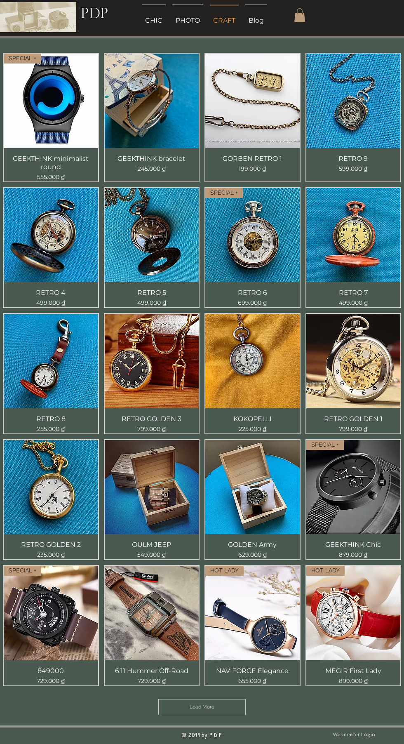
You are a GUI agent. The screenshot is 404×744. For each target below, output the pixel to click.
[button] (299, 15)
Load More (202, 707)
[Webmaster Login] (353, 735)
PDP (94, 14)
